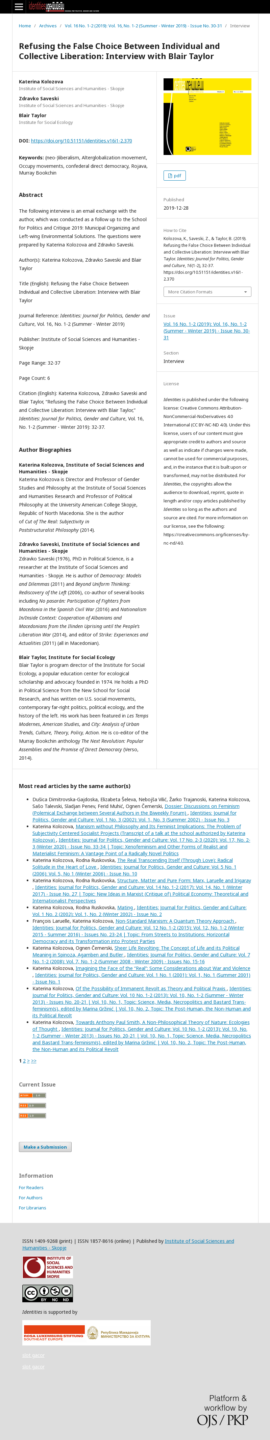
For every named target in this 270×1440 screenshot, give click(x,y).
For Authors (31, 1198)
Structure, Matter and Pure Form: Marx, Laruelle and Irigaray (184, 880)
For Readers (31, 1187)
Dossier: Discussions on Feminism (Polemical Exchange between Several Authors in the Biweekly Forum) (136, 809)
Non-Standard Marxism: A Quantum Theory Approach (175, 921)
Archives (48, 26)
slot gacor (33, 1355)
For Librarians (32, 1208)
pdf (177, 176)
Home (25, 26)
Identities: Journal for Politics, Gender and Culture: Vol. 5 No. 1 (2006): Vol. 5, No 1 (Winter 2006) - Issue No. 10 (134, 870)
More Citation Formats (190, 292)
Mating (125, 907)
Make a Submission (45, 1147)
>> (33, 1060)
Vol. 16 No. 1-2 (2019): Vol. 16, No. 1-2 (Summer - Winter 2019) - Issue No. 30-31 (143, 26)
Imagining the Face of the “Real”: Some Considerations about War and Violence (163, 968)
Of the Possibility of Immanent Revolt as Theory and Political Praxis (151, 988)
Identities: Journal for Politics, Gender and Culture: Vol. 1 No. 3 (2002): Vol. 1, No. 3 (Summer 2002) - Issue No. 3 (134, 816)
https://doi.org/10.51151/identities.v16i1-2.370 (81, 140)
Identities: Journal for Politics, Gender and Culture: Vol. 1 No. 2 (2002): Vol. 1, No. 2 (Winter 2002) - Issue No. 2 (139, 910)
